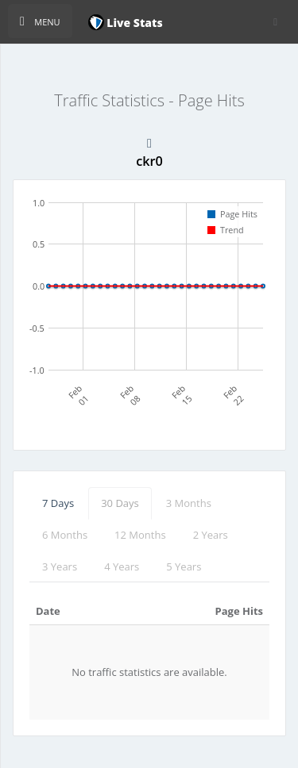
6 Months (64, 535)
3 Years (59, 566)
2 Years (210, 535)
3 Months (188, 503)
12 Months (140, 535)
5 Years (183, 566)
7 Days (58, 503)
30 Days (120, 503)
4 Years (121, 566)
